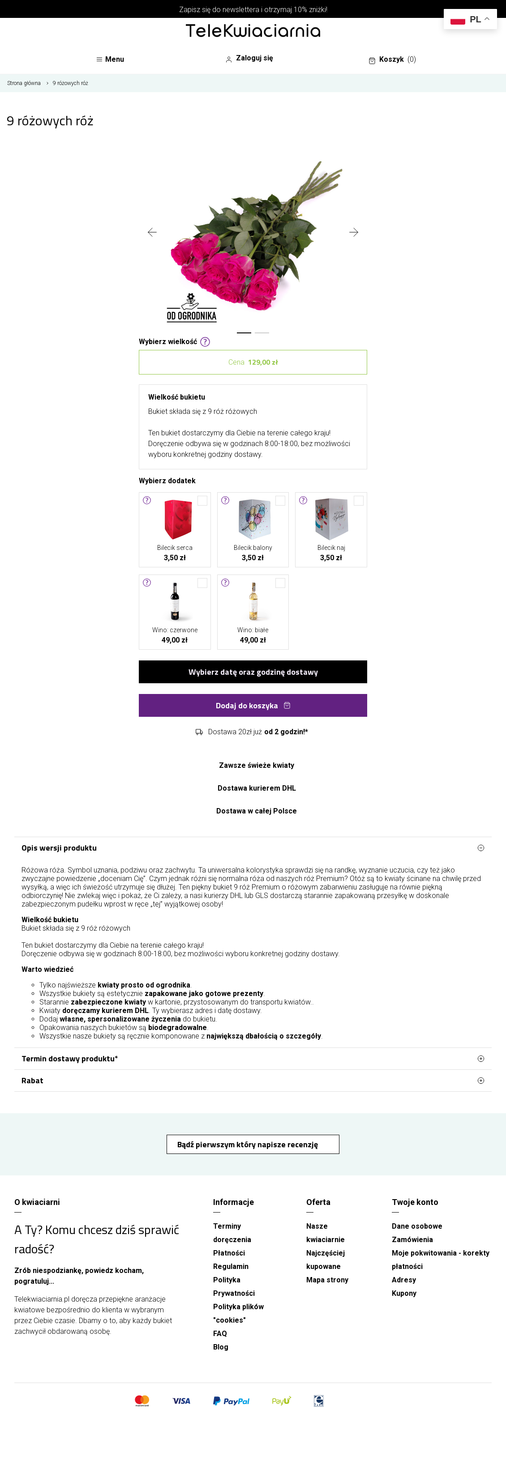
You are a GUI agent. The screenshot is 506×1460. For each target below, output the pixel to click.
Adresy (404, 1280)
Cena (253, 362)
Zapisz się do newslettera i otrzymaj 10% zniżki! (253, 9)
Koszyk (392, 59)
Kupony (404, 1293)
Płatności (229, 1253)
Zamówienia (412, 1239)
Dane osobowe (417, 1226)
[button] (244, 332)
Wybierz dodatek (167, 480)
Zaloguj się (249, 58)
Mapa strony (327, 1280)
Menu (110, 59)
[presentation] (152, 233)
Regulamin (231, 1266)
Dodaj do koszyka (253, 705)
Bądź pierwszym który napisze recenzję (248, 1144)
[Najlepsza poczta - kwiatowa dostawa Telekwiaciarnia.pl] (253, 31)
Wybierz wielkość (174, 341)
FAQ (220, 1333)
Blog (220, 1347)
